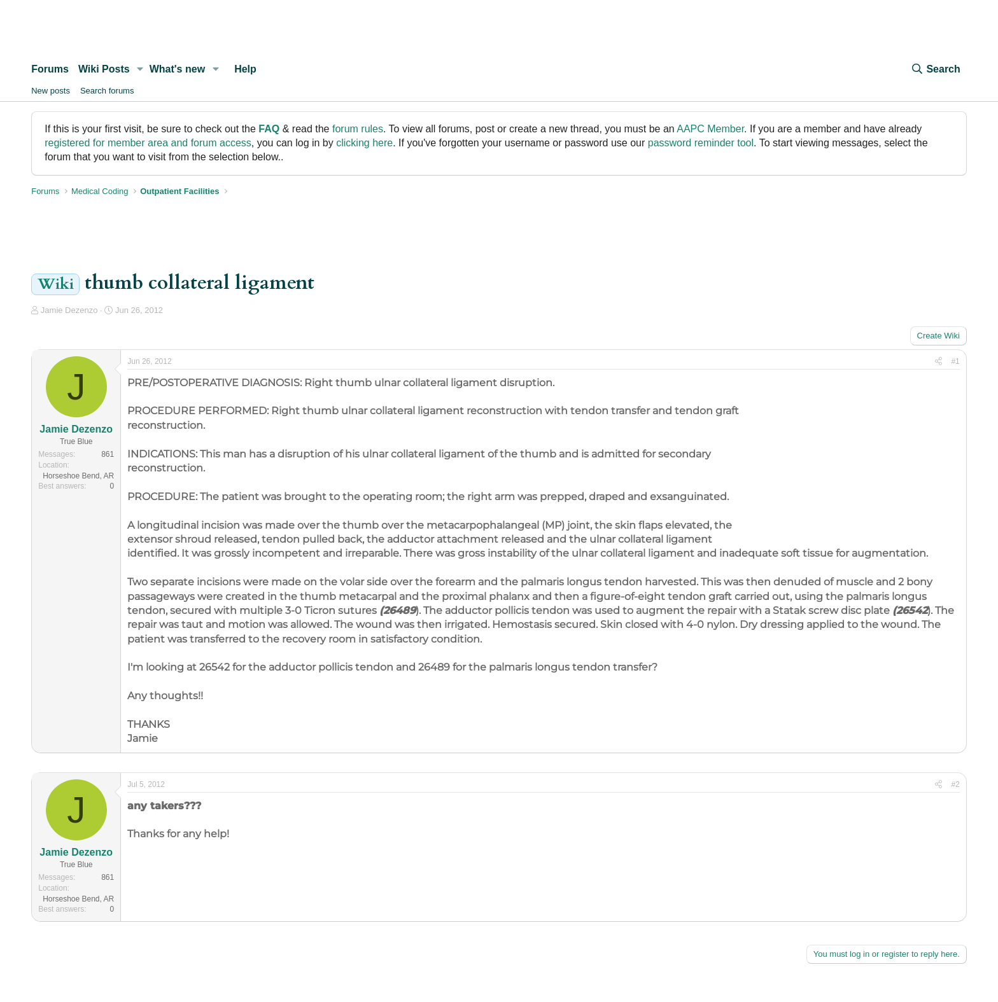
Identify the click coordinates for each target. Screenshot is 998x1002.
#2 (955, 784)
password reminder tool (701, 142)
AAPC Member (710, 128)
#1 (955, 361)
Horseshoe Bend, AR (78, 475)
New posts (50, 90)
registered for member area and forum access (148, 142)
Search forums (107, 90)
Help (245, 69)
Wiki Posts (104, 69)
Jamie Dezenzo (69, 310)
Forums (50, 69)
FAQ (268, 128)
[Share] (938, 361)
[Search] (935, 69)
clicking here (364, 142)
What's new (177, 69)
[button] (140, 69)
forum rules (357, 128)
